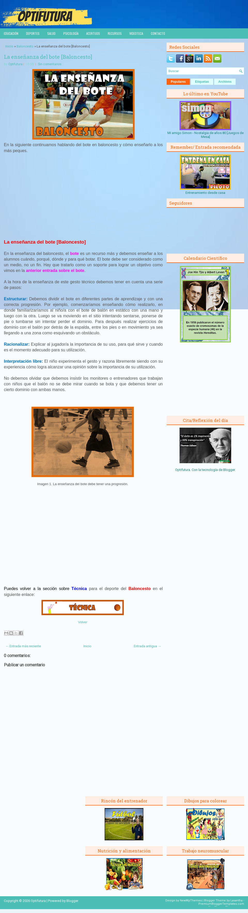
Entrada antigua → (147, 646)
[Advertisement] (83, 196)
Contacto (158, 33)
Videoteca (136, 33)
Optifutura (15, 64)
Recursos (115, 33)
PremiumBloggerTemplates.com (221, 904)
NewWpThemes (191, 900)
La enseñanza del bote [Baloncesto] (48, 56)
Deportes (33, 33)
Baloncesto (25, 46)
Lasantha (236, 900)
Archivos (224, 82)
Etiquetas (202, 82)
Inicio (9, 46)
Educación (11, 33)
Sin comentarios (49, 64)
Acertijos (93, 33)
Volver (82, 622)
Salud (51, 33)
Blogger (229, 470)
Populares (178, 82)
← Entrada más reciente (23, 646)
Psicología (71, 33)
